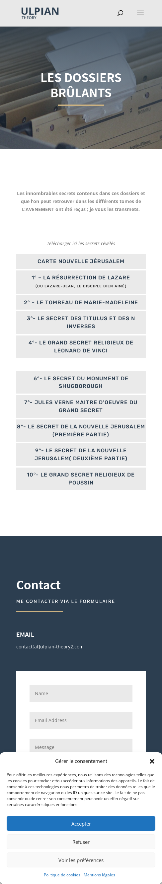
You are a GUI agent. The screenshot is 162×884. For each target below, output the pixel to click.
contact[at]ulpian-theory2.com (50, 646)
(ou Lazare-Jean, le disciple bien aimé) (81, 286)
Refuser (81, 842)
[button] (152, 761)
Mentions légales (99, 875)
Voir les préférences (81, 860)
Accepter (81, 823)
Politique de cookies (62, 875)
